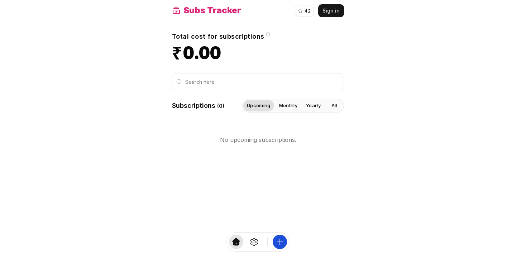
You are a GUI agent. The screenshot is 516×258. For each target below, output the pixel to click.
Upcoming (258, 105)
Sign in (331, 11)
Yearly (313, 105)
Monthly (288, 105)
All (334, 105)
